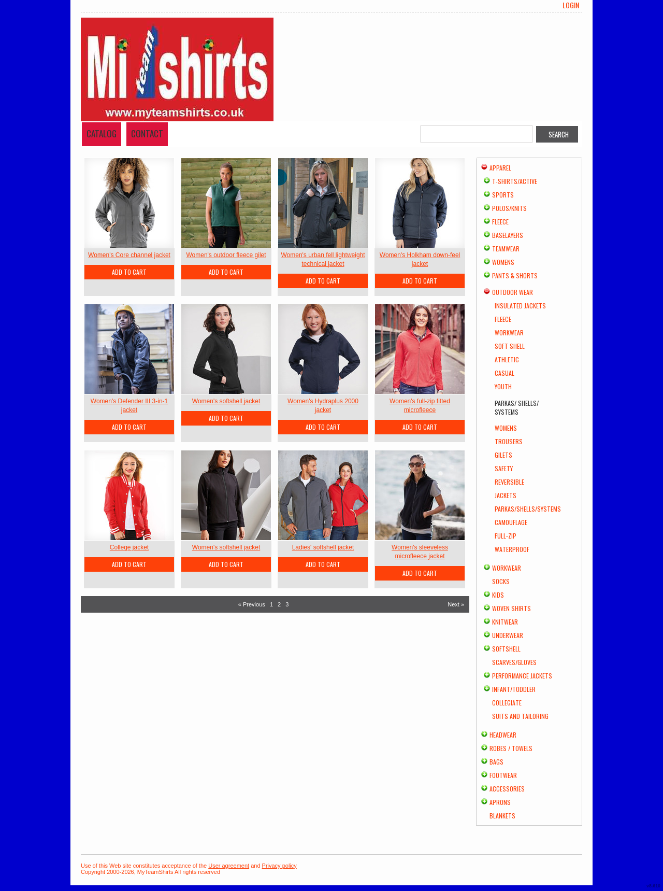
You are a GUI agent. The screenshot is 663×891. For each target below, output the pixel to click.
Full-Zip (505, 535)
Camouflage (511, 522)
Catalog (102, 133)
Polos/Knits (509, 208)
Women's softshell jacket (226, 401)
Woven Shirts (511, 608)
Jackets (505, 495)
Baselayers (507, 235)
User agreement (228, 865)
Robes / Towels (510, 748)
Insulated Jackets (520, 305)
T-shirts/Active (514, 181)
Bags (496, 761)
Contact (147, 133)
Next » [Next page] (456, 604)
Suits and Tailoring (520, 716)
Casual (504, 373)
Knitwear (505, 621)
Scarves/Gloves (514, 662)
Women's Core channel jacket (129, 255)
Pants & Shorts (515, 275)
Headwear (502, 734)
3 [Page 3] (287, 604)
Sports (503, 194)
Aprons (500, 802)
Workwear (509, 332)
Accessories (507, 788)
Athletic (507, 359)
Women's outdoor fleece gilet (226, 255)
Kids (498, 594)
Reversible (509, 481)
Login (571, 5)
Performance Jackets (522, 675)
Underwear (507, 635)
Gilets (503, 454)
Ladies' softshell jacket (323, 547)
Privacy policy (279, 865)
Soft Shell (510, 346)
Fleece (500, 221)
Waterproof (512, 549)
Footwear (503, 775)
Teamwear (506, 248)
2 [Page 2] (279, 604)
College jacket (129, 547)
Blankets (502, 815)
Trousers (509, 441)
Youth (503, 386)
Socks (501, 581)
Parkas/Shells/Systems (528, 508)
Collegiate (507, 702)
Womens (503, 262)
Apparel (500, 167)
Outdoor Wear (512, 292)
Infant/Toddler (514, 689)
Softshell (506, 648)
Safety (504, 468)
